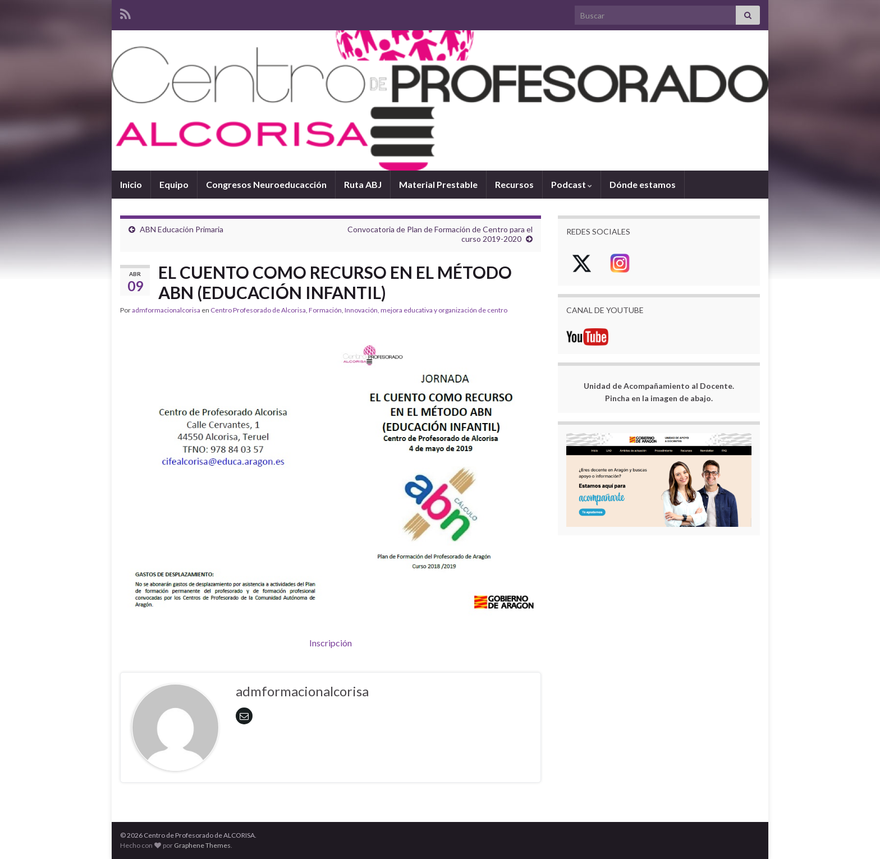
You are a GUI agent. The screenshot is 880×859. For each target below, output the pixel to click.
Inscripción (330, 642)
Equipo (174, 184)
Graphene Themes (202, 845)
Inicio (131, 184)
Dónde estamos (642, 184)
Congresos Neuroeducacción (266, 184)
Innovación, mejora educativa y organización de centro (426, 310)
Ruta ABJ (363, 184)
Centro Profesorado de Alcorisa (258, 310)
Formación (325, 310)
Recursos (514, 184)
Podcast (571, 184)
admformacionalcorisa (166, 310)
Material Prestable (438, 184)
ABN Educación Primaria (181, 229)
